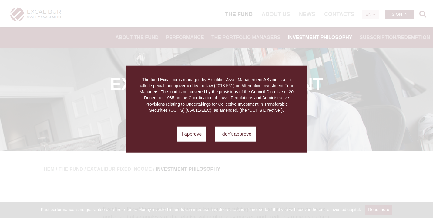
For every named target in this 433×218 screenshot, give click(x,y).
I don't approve (235, 134)
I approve (192, 134)
